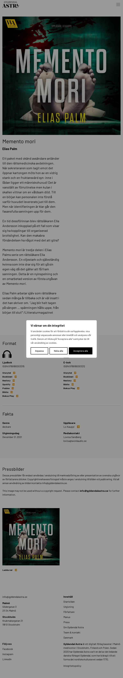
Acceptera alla (80, 350)
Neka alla (58, 350)
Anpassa (39, 350)
